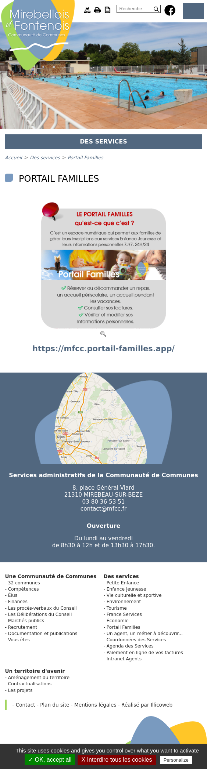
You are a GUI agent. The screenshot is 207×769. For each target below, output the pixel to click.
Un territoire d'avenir (35, 671)
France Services (124, 614)
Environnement (124, 601)
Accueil (13, 157)
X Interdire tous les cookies (116, 760)
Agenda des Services (130, 646)
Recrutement (22, 627)
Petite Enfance (123, 582)
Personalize (176, 760)
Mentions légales (95, 705)
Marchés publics (26, 620)
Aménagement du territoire (38, 677)
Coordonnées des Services (136, 639)
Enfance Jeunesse (126, 589)
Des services (45, 157)
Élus (12, 595)
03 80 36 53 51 (103, 501)
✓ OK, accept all (49, 760)
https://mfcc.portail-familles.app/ (103, 348)
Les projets (20, 690)
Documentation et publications (43, 633)
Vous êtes (19, 639)
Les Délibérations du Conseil (40, 614)
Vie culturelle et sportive (134, 595)
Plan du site (54, 705)
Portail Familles (85, 157)
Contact (25, 705)
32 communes (24, 582)
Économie (118, 620)
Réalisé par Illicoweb (146, 705)
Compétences (23, 589)
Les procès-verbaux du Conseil (42, 608)
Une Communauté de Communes (50, 576)
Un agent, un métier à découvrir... (145, 633)
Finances (18, 601)
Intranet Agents (124, 658)
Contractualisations (29, 683)
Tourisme (117, 608)
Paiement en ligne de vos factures (145, 652)
